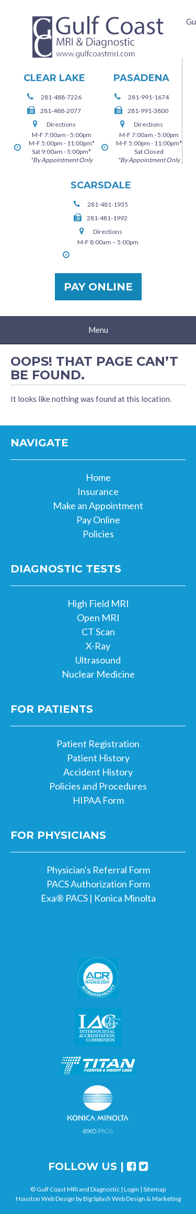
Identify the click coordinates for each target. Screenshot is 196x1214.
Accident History (98, 772)
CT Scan (98, 631)
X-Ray (98, 645)
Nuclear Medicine (98, 674)
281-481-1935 (107, 204)
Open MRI (98, 617)
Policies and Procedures (98, 786)
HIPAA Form (98, 800)
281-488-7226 (61, 97)
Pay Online (98, 286)
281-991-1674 (148, 97)
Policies (98, 533)
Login (131, 1189)
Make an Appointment (98, 505)
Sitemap (154, 1189)
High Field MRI (98, 603)
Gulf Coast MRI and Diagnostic (98, 37)
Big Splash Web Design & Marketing (132, 1198)
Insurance (98, 491)
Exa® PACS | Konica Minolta (98, 898)
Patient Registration (98, 743)
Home (98, 477)
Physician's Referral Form (98, 869)
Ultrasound (98, 660)
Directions (61, 124)
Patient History (98, 757)
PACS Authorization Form (98, 884)
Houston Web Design (45, 1198)
